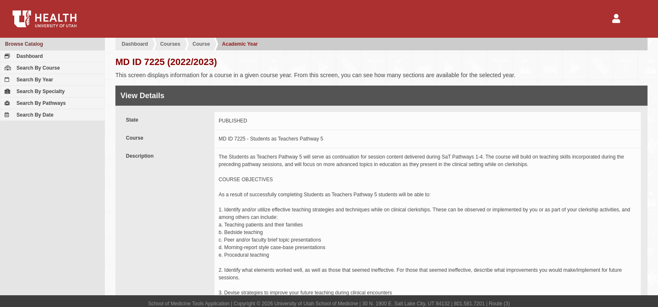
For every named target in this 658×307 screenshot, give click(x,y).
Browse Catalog (24, 44)
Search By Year (28, 80)
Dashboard (23, 56)
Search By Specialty (34, 91)
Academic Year (240, 44)
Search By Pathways (34, 103)
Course (201, 44)
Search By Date (28, 115)
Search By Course (31, 68)
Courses (170, 44)
